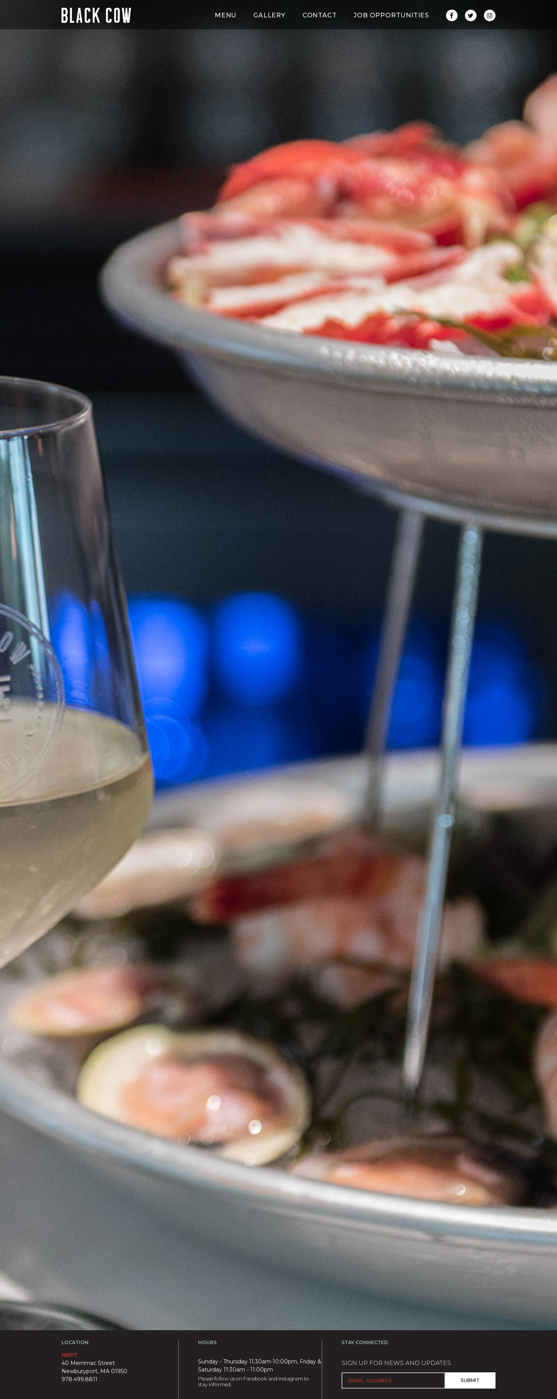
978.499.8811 (79, 1379)
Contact (319, 30)
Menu (225, 30)
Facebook (255, 1379)
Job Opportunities (391, 30)
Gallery (269, 30)
